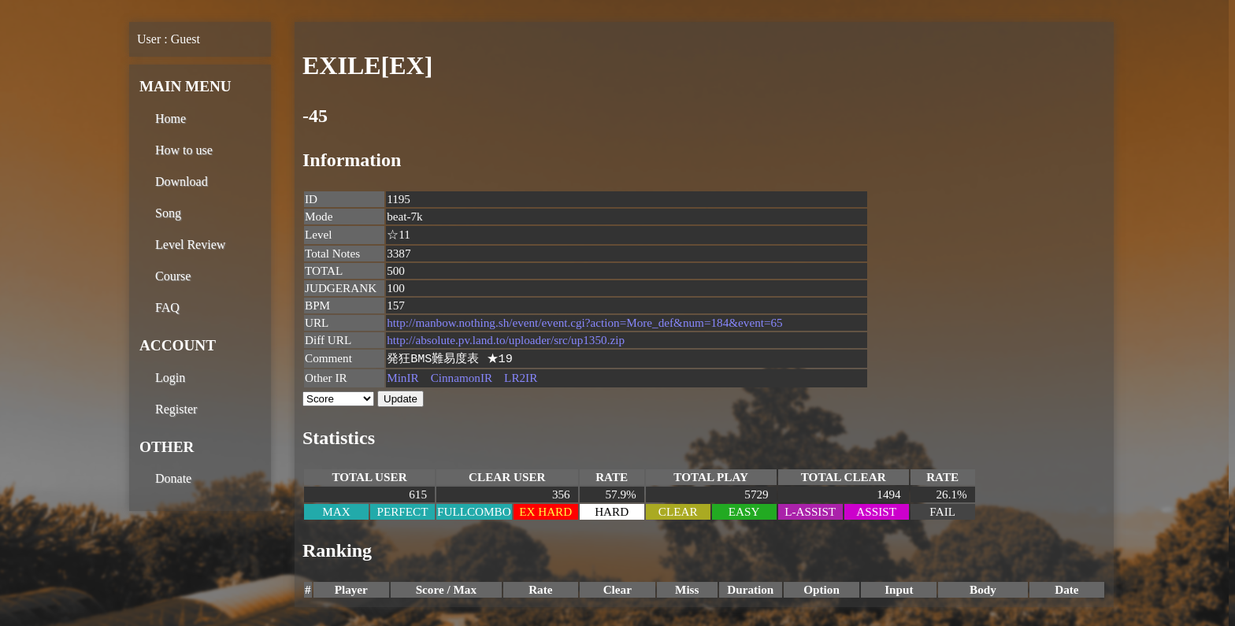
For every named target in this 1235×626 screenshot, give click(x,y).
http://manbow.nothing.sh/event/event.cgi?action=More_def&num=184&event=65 (585, 322)
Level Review (190, 244)
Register (176, 409)
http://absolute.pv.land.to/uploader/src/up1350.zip (506, 339)
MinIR (403, 378)
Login (170, 377)
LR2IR (520, 378)
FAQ (167, 307)
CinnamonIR (461, 378)
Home (170, 118)
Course (173, 276)
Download (181, 181)
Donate (173, 478)
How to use (184, 150)
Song (168, 213)
